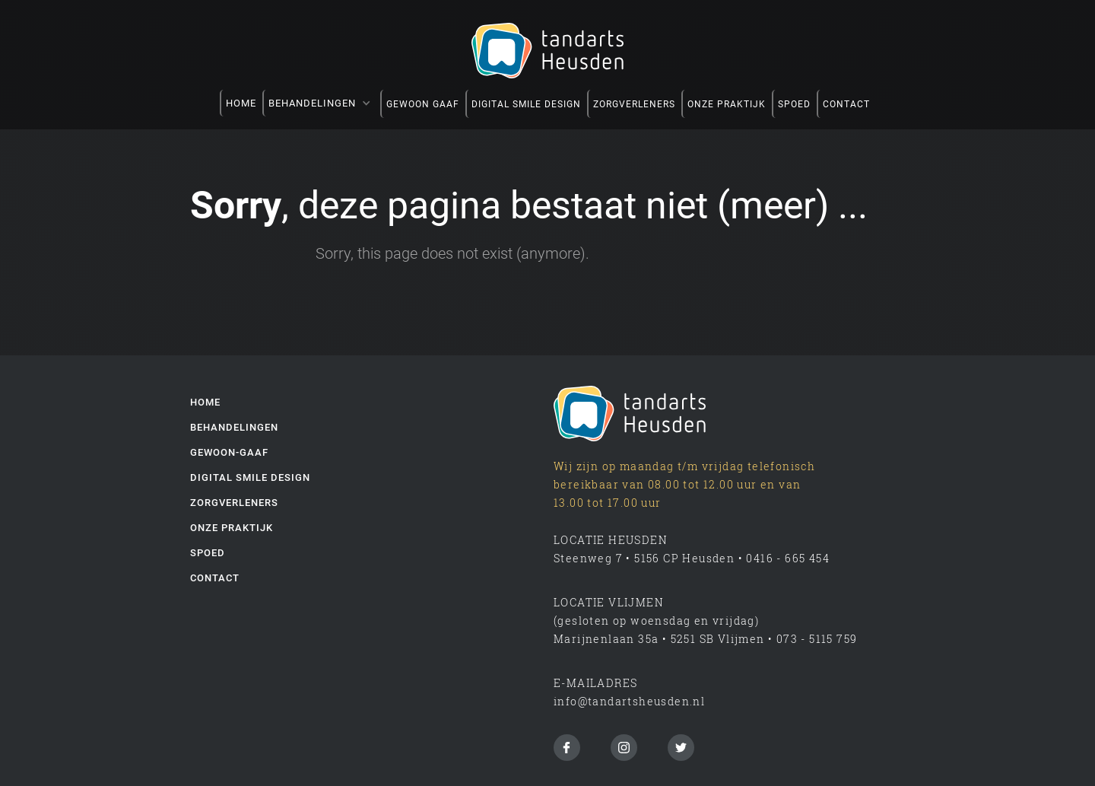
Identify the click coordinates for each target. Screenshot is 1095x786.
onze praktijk (726, 104)
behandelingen (234, 427)
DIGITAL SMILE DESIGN (526, 104)
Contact (215, 578)
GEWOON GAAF (422, 104)
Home (241, 103)
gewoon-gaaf (229, 452)
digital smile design (250, 477)
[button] (321, 103)
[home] (547, 50)
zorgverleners (634, 104)
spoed (794, 104)
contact (846, 104)
